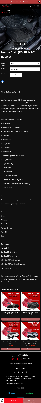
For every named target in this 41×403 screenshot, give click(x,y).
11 (27, 48)
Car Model (4, 69)
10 (25, 48)
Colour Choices (3, 64)
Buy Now (13, 401)
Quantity (3, 74)
